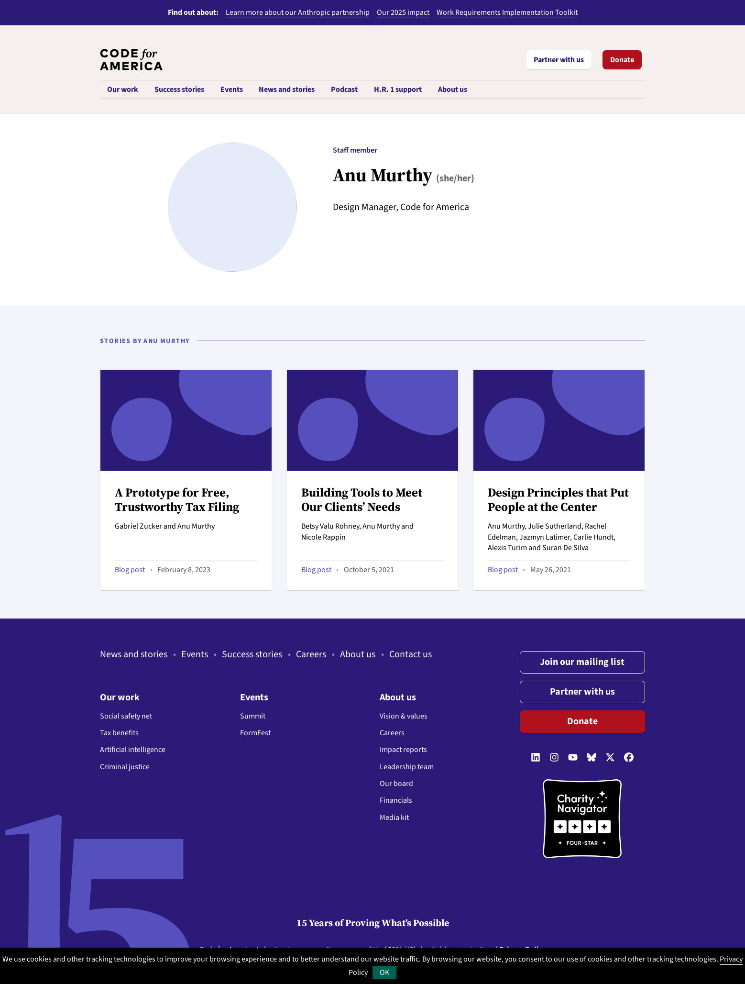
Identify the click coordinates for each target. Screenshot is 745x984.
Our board (396, 783)
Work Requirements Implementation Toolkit (507, 12)
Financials (396, 800)
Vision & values (403, 716)
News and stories (133, 654)
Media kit (394, 817)
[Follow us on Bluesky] (591, 757)
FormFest (255, 733)
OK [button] (384, 972)
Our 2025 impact (403, 12)
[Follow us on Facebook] (629, 757)
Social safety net (126, 716)
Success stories (252, 654)
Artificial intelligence (132, 749)
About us (357, 654)
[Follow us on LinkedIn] (535, 757)
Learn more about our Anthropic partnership (298, 12)
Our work (120, 697)
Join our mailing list (582, 662)
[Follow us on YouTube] (573, 757)
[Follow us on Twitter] (610, 757)
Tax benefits (119, 733)
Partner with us (559, 60)
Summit (252, 716)
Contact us (410, 654)
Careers (311, 654)
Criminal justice (125, 767)
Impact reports (403, 749)
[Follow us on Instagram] (554, 757)
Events (194, 654)
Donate (622, 60)
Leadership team (407, 767)
